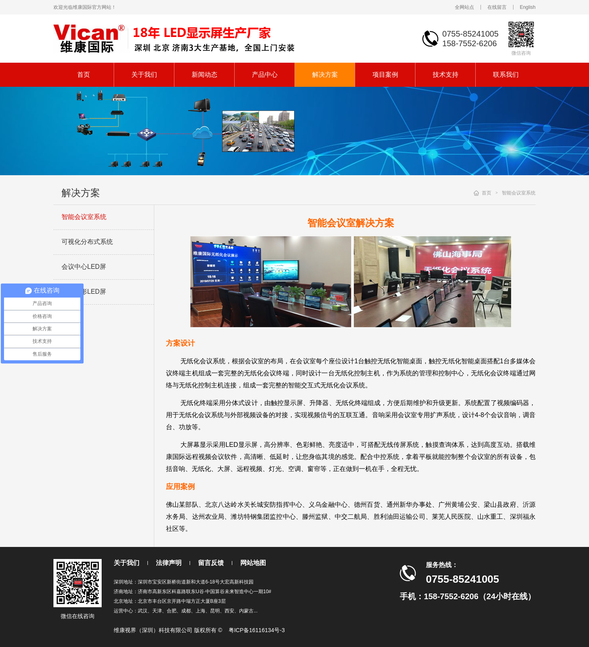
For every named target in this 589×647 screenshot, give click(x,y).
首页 (83, 74)
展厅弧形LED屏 (83, 291)
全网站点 (464, 7)
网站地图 (253, 562)
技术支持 (445, 74)
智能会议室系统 (83, 216)
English (528, 7)
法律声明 (169, 562)
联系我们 (506, 74)
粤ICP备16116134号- (255, 630)
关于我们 (144, 74)
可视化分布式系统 (87, 241)
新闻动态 (204, 74)
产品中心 (265, 74)
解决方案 (325, 74)
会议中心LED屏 (83, 266)
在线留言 (497, 7)
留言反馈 (211, 562)
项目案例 (385, 74)
